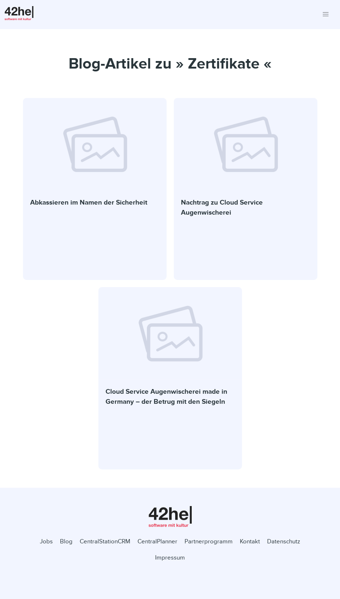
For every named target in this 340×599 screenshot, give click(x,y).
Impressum (170, 557)
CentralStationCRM (105, 541)
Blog (66, 541)
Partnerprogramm (209, 541)
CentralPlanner (157, 541)
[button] (325, 14)
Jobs (46, 541)
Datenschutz (283, 541)
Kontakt (250, 541)
